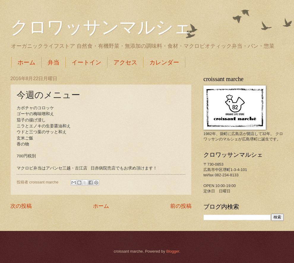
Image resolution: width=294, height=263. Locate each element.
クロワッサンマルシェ (101, 27)
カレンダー (164, 62)
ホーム (26, 62)
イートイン (86, 62)
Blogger (172, 251)
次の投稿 (21, 206)
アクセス (125, 62)
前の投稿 (181, 206)
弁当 (53, 62)
